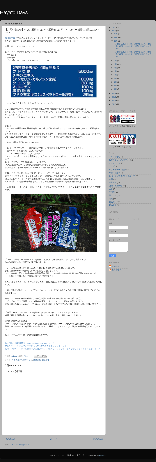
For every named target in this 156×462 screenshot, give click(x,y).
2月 (115, 85)
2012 (114, 104)
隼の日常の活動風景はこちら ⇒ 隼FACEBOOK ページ (29, 343)
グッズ (112, 166)
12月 (116, 34)
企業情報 (112, 183)
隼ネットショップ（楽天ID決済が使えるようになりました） (75, 349)
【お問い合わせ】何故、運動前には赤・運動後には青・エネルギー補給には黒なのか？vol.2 (132, 46)
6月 (115, 71)
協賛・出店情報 (115, 186)
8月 (115, 64)
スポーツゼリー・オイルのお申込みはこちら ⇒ (26, 349)
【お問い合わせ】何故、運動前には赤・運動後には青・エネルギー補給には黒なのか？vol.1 (132, 54)
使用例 (112, 192)
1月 (115, 89)
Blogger (102, 455)
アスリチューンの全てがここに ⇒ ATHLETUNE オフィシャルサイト (36, 346)
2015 (114, 94)
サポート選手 (114, 173)
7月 (115, 68)
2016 (114, 31)
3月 (115, 82)
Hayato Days (14, 12)
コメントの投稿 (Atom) (19, 445)
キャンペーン (114, 163)
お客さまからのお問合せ (22, 360)
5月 (115, 75)
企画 (111, 179)
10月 (116, 41)
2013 (114, 100)
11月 (116, 37)
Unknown (115, 266)
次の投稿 (10, 439)
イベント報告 (114, 157)
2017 (114, 27)
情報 (111, 199)
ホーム (54, 439)
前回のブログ (11, 38)
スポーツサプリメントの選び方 (122, 176)
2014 (114, 97)
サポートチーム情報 (117, 170)
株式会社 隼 (117, 270)
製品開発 (37, 360)
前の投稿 (98, 439)
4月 (115, 78)
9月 (115, 61)
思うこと (112, 195)
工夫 (111, 189)
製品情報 (45, 360)
